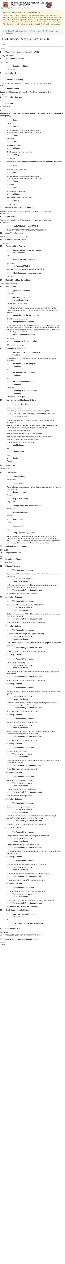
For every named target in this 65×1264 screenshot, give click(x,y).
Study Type (10, 465)
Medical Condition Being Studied (18, 280)
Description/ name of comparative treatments (26, 353)
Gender (15, 458)
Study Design (11, 472)
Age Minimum (18, 445)
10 (1, 216)
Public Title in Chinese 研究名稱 (25, 226)
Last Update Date (12, 928)
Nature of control (19, 492)
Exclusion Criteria (19, 416)
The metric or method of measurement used (22, 580)
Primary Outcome (12, 566)
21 (1, 553)
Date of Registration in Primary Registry (21, 939)
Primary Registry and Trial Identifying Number (24, 935)
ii (7, 126)
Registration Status (20, 66)
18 (1, 465)
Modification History (52, 31)
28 (1, 939)
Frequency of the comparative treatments (24, 392)
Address (15, 126)
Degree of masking (20, 499)
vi (7, 155)
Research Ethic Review (15, 246)
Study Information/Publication (18, 910)
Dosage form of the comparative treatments (25, 365)
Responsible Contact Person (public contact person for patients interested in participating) (31, 114)
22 (1, 559)
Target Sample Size (13, 553)
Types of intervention (21, 291)
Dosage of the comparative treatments (23, 374)
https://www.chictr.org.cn (52, 22)
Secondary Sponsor (13, 97)
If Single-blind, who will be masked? (27, 506)
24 (1, 597)
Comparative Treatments (16, 348)
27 (1, 935)
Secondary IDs (11, 73)
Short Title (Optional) (14, 233)
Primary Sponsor (12, 88)
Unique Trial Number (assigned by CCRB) (22, 52)
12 (1, 240)
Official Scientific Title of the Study (19, 208)
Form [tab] (5, 44)
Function (9, 103)
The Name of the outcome (23, 570)
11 (1, 233)
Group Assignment (20, 512)
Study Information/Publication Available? (24, 915)
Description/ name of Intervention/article (21, 299)
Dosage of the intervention (23, 322)
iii (7, 135)
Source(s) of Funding (14, 79)
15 (1, 286)
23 (1, 566)
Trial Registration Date (14, 58)
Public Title (10, 216)
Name (14, 120)
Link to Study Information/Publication (27, 923)
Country (15, 155)
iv (7, 142)
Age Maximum (18, 452)
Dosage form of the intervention (25, 315)
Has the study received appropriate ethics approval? (26, 251)
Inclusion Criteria (19, 404)
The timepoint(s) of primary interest (27, 590)
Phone (15, 135)
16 (1, 348)
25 (1, 910)
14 (1, 280)
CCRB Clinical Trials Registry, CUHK (15, 31)
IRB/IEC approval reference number (27, 273)
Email (14, 142)
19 (1, 472)
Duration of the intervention (23, 335)
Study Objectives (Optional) (23, 533)
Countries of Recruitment (15, 240)
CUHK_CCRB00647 (37, 31)
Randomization (18, 476)
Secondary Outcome (13, 597)
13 (1, 246)
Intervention (11, 286)
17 (1, 400)
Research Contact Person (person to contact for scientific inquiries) (34, 162)
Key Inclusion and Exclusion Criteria (21, 400)
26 (1, 928)
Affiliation (16, 148)
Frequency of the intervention (24, 341)
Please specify (18, 483)
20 (1, 546)
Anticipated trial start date (16, 546)
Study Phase (17, 519)
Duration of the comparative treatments (23, 383)
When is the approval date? (23, 260)
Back (3, 48)
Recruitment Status (13, 559)
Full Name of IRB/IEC (21, 266)
